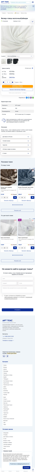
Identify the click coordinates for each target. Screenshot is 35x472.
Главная (4, 13)
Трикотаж (5, 412)
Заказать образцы (8, 200)
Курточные (6, 382)
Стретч (5, 399)
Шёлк (4, 386)
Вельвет (5, 420)
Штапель (5, 390)
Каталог (5, 361)
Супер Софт (6, 392)
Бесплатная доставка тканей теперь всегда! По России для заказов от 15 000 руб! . (14, 7)
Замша (5, 373)
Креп (4, 397)
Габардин (5, 379)
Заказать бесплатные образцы (17, 89)
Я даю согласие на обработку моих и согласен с (18, 297)
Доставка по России (7, 136)
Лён (4, 422)
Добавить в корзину (17, 86)
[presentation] (13, 304)
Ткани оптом (10, 13)
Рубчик (5, 394)
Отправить (17, 309)
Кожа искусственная (8, 418)
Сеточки (5, 410)
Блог (4, 448)
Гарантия (5, 145)
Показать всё (17, 210)
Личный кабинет (7, 444)
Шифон (5, 416)
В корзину (15, 197)
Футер (5, 388)
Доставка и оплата (8, 436)
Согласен (26, 467)
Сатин (4, 365)
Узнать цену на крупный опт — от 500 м (17, 92)
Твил (4, 424)
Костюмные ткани (7, 381)
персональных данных (11, 297)
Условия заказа (6, 140)
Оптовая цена (29, 68)
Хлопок (5, 414)
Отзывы (5, 434)
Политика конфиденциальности (19, 464)
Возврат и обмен (7, 442)
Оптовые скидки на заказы (9, 149)
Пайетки (5, 407)
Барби (5, 377)
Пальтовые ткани (7, 405)
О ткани (4, 153)
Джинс (5, 369)
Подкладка (6, 408)
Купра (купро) (6, 401)
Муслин (5, 403)
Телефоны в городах (8, 340)
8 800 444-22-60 (9, 336)
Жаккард (5, 371)
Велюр (17, 13)
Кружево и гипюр (7, 375)
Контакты (5, 334)
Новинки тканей (7, 451)
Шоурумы (5, 432)
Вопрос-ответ (6, 440)
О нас (4, 438)
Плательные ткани (8, 384)
